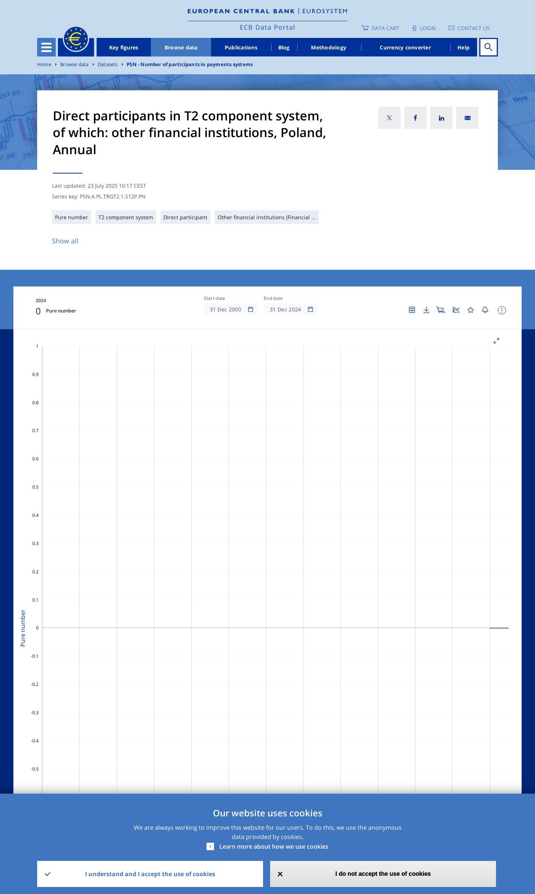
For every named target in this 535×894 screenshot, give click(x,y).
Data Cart (385, 28)
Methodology (328, 47)
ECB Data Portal (267, 27)
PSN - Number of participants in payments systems (190, 64)
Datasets (108, 64)
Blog (284, 47)
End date (273, 298)
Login (428, 28)
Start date (215, 298)
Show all (65, 240)
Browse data (181, 47)
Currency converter (405, 47)
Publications (241, 47)
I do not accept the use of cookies (383, 874)
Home (44, 64)
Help (463, 47)
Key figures (124, 47)
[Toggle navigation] (46, 47)
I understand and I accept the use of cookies (150, 874)
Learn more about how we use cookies (273, 846)
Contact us (473, 28)
